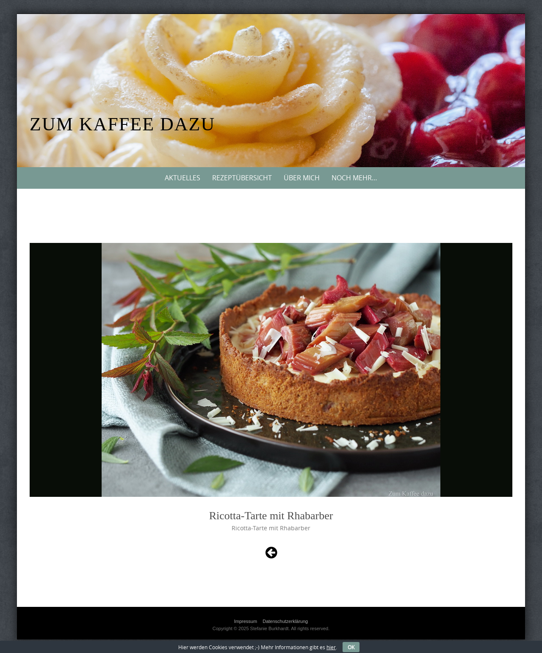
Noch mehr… (354, 177)
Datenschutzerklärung (285, 621)
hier (331, 647)
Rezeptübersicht (242, 177)
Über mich (302, 177)
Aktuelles (182, 177)
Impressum (245, 621)
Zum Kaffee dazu (122, 124)
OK (351, 647)
